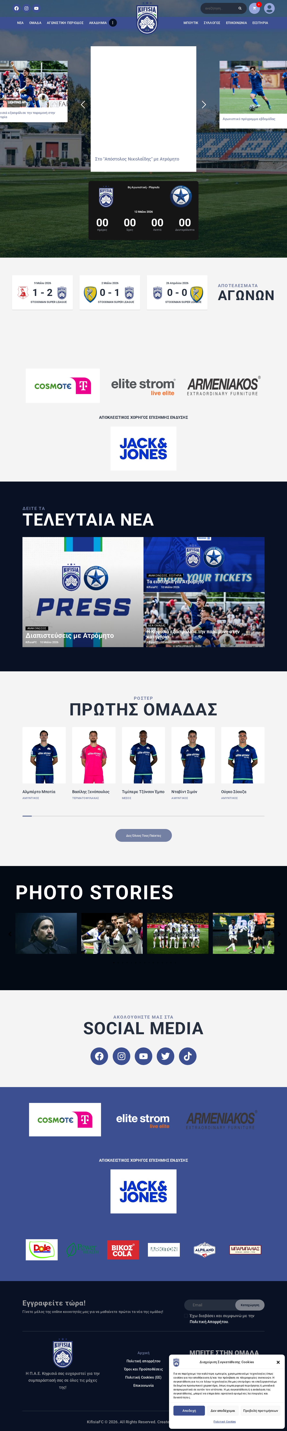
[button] (278, 1362)
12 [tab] (162, 962)
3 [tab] (122, 962)
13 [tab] (166, 962)
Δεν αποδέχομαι (223, 1411)
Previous (10, 934)
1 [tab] (114, 962)
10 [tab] (153, 962)
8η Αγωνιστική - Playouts (144, 187)
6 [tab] (136, 962)
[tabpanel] (46, 933)
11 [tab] (158, 962)
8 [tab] (144, 962)
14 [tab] (171, 962)
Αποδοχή (189, 1411)
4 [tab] (127, 962)
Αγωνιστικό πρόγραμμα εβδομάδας (249, 119)
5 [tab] (131, 962)
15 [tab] (175, 962)
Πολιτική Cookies (224, 1421)
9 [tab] (149, 962)
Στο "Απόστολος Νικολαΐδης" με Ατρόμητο (137, 159)
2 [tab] (118, 962)
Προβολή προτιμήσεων (260, 1411)
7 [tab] (140, 962)
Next (279, 934)
